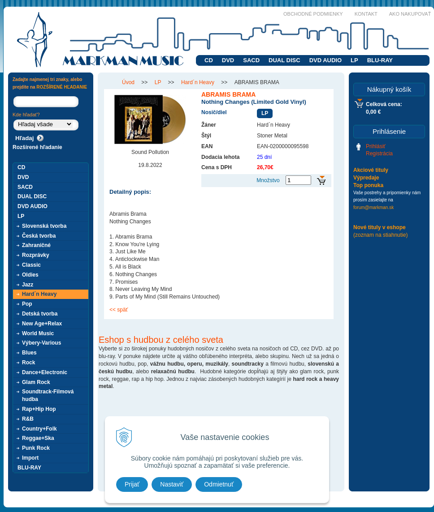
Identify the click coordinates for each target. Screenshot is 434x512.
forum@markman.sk (373, 207)
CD (208, 60)
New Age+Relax (42, 323)
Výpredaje (366, 178)
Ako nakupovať (410, 14)
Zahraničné (36, 245)
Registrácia (379, 153)
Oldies (30, 275)
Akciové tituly (370, 170)
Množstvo (267, 180)
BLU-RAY (380, 60)
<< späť (118, 310)
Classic (31, 265)
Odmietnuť (219, 484)
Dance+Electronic (44, 372)
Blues (29, 353)
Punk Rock (36, 448)
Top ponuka (368, 185)
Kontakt (366, 14)
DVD (228, 60)
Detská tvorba (39, 314)
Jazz (27, 285)
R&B (28, 419)
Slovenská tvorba (44, 226)
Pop (27, 304)
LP (354, 60)
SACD (251, 60)
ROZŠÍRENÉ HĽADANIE (61, 87)
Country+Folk (39, 429)
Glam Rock (36, 382)
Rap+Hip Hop (39, 409)
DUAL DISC (284, 60)
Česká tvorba (39, 236)
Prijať (132, 484)
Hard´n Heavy (39, 294)
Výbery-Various (41, 343)
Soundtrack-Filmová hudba (48, 395)
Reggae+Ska (38, 438)
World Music (38, 333)
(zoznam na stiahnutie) (380, 235)
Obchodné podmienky (313, 14)
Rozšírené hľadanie (37, 147)
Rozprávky (35, 255)
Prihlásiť (376, 146)
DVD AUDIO (325, 60)
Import (30, 458)
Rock (28, 362)
